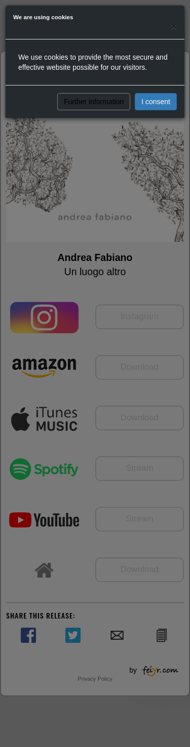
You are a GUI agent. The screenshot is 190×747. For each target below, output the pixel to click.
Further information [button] (94, 102)
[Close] (174, 26)
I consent (155, 102)
